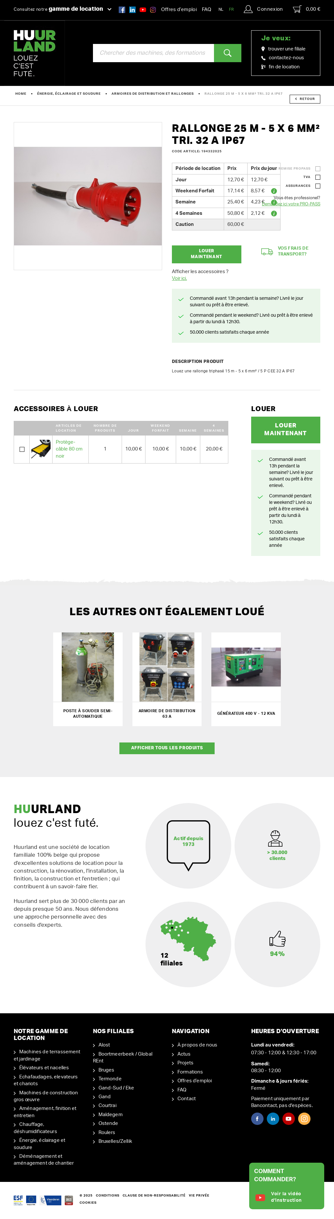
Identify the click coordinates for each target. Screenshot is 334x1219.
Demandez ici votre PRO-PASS (291, 204)
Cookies (88, 1202)
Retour (305, 99)
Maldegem (111, 1114)
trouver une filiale (283, 49)
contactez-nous (282, 57)
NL (221, 9)
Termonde (110, 1078)
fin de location (280, 66)
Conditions (107, 1195)
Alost (104, 1045)
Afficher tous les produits (167, 748)
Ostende (108, 1123)
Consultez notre (63, 9)
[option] (88, 196)
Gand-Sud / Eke (116, 1088)
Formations (190, 1072)
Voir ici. (179, 278)
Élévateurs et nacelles (44, 1067)
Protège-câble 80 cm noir (69, 449)
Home (20, 93)
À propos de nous (197, 1045)
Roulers (107, 1132)
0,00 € (306, 9)
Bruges (106, 1070)
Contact (186, 1098)
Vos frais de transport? (285, 251)
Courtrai (107, 1105)
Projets (185, 1062)
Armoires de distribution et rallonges (153, 93)
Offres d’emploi (179, 9)
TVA (307, 177)
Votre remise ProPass (288, 168)
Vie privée (199, 1195)
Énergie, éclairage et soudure (69, 93)
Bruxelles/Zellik (115, 1141)
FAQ (206, 9)
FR (231, 9)
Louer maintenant (206, 254)
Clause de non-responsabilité (154, 1195)
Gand (105, 1096)
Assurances (298, 185)
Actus (183, 1054)
